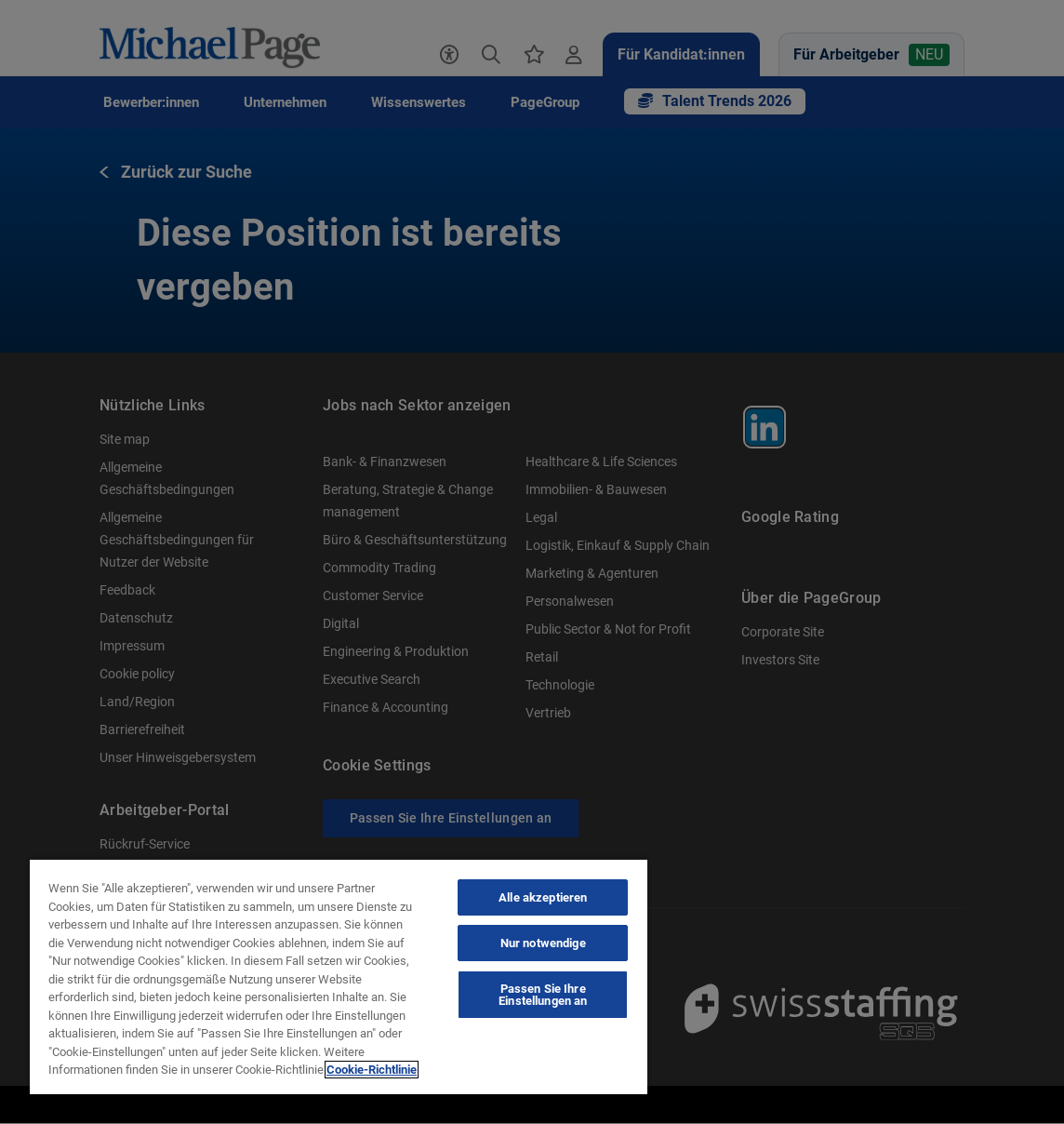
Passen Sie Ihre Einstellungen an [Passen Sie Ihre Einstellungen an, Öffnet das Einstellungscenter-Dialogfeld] (543, 995)
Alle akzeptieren (543, 897)
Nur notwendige (543, 943)
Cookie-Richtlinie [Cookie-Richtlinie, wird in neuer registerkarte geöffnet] (371, 1070)
